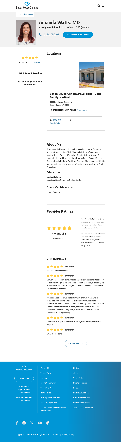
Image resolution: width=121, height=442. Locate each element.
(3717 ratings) (34, 62)
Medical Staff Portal (81, 402)
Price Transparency (81, 397)
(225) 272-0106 (49, 34)
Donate (76, 388)
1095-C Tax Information (83, 407)
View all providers (26, 14)
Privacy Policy (68, 434)
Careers (43, 378)
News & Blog (45, 392)
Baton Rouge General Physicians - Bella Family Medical (75, 95)
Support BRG (46, 388)
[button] (103, 6)
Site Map (55, 434)
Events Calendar (80, 383)
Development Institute (50, 397)
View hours (83, 110)
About (75, 373)
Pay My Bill (45, 368)
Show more (76, 343)
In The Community (48, 383)
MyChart (76, 368)
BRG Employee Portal (49, 402)
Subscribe (24, 378)
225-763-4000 (24, 400)
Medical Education (81, 392)
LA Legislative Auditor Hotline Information (53, 409)
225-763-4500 (24, 392)
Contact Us (78, 378)
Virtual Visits (45, 373)
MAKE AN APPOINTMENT (78, 34)
